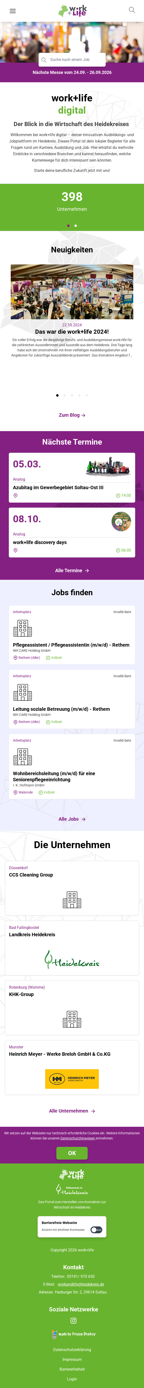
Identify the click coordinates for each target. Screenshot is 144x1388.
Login (72, 1379)
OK (72, 1153)
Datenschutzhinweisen (78, 1138)
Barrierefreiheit (72, 1369)
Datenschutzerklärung (72, 1349)
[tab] (68, 225)
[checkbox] (96, 1229)
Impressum (72, 1359)
